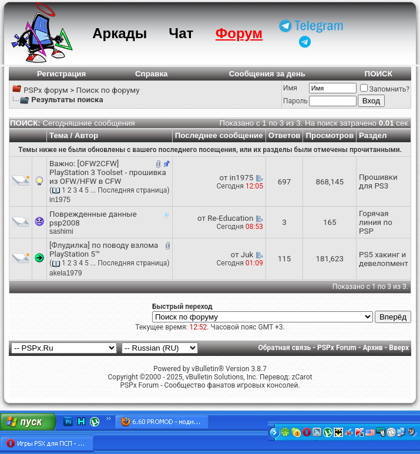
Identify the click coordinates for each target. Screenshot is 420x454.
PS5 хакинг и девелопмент (383, 259)
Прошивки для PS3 (378, 181)
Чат (181, 33)
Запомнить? (384, 89)
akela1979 (65, 273)
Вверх (399, 348)
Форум (239, 33)
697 (284, 181)
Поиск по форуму (107, 90)
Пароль (295, 101)
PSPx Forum (337, 348)
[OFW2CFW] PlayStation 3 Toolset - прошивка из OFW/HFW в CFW (107, 172)
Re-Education (230, 218)
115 (284, 258)
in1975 (59, 200)
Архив (372, 348)
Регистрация (61, 73)
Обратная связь (284, 348)
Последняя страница (132, 190)
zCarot (301, 377)
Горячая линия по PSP (375, 222)
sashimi (61, 231)
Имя (290, 88)
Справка (151, 73)
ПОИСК (378, 73)
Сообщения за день (267, 73)
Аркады (119, 33)
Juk (247, 254)
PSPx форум (45, 90)
